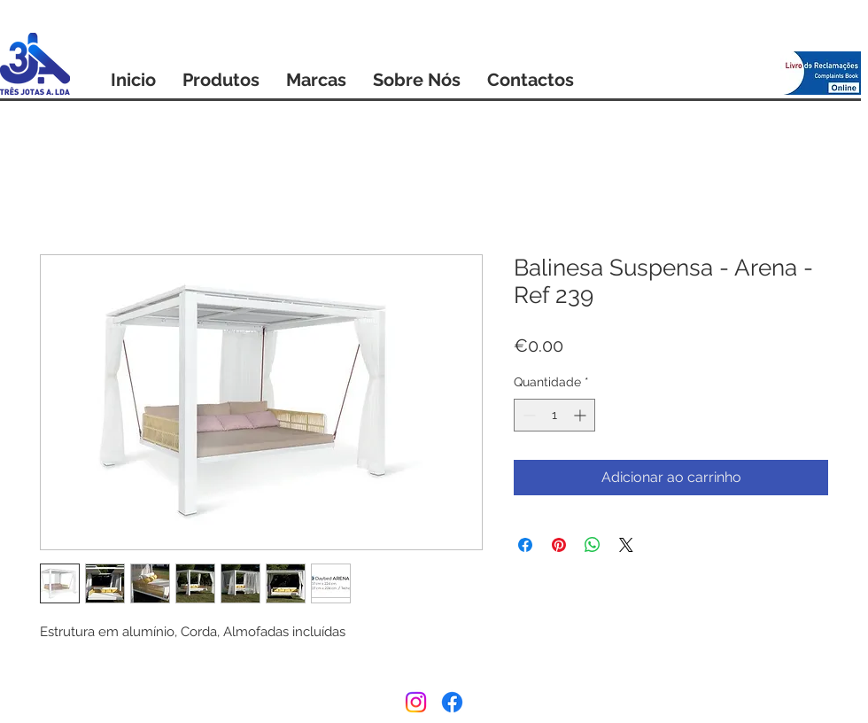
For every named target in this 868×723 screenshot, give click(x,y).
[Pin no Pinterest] (559, 545)
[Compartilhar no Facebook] (525, 545)
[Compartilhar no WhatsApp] (592, 545)
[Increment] (581, 415)
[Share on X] (626, 545)
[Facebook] (452, 702)
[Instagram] (416, 702)
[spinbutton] (554, 415)
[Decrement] (527, 415)
